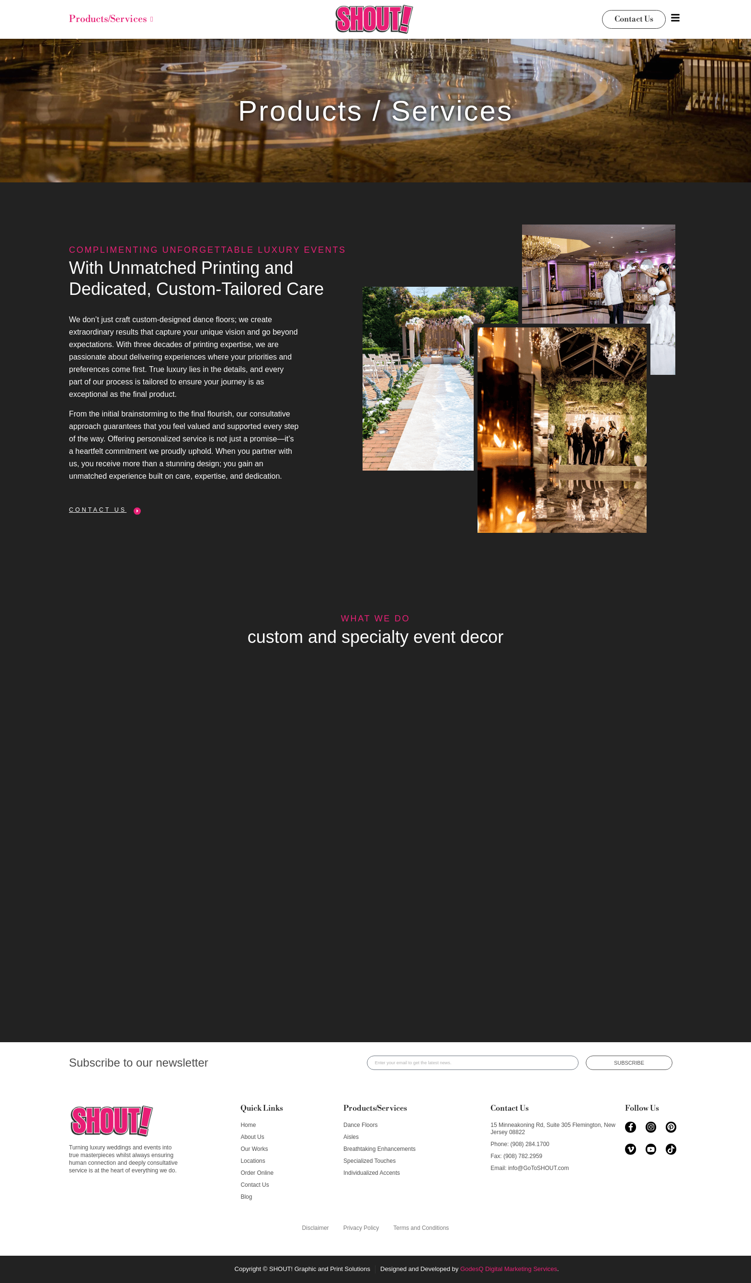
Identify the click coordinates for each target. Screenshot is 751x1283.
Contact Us (509, 1108)
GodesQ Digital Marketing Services (508, 1268)
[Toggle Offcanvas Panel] (675, 19)
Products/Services (375, 1108)
